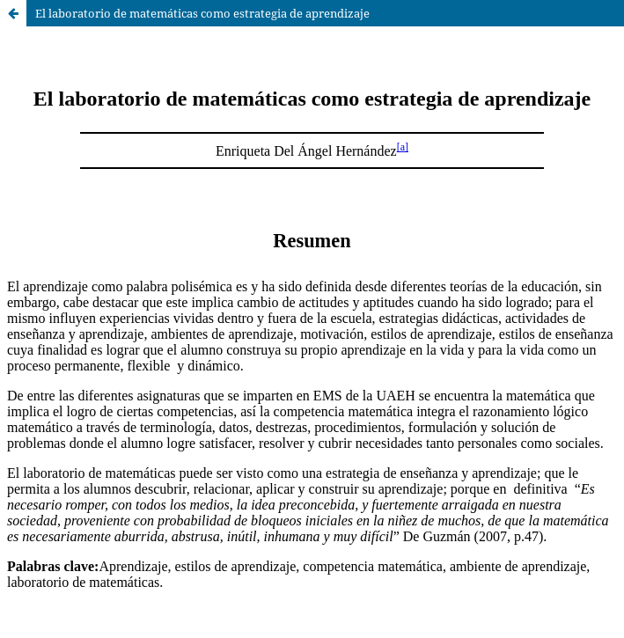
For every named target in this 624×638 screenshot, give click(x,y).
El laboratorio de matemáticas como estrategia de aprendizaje (202, 13)
